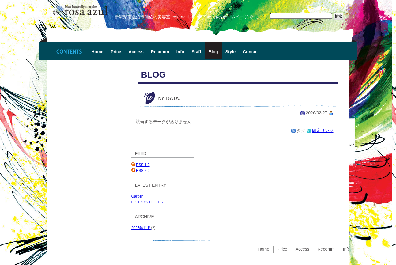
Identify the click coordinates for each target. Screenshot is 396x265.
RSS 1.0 (143, 165)
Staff (196, 51)
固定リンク (323, 130)
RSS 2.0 (143, 170)
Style (230, 51)
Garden (137, 196)
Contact (251, 51)
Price (116, 51)
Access (136, 51)
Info (180, 51)
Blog (213, 51)
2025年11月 (141, 228)
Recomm (160, 51)
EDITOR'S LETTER (147, 202)
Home (98, 51)
